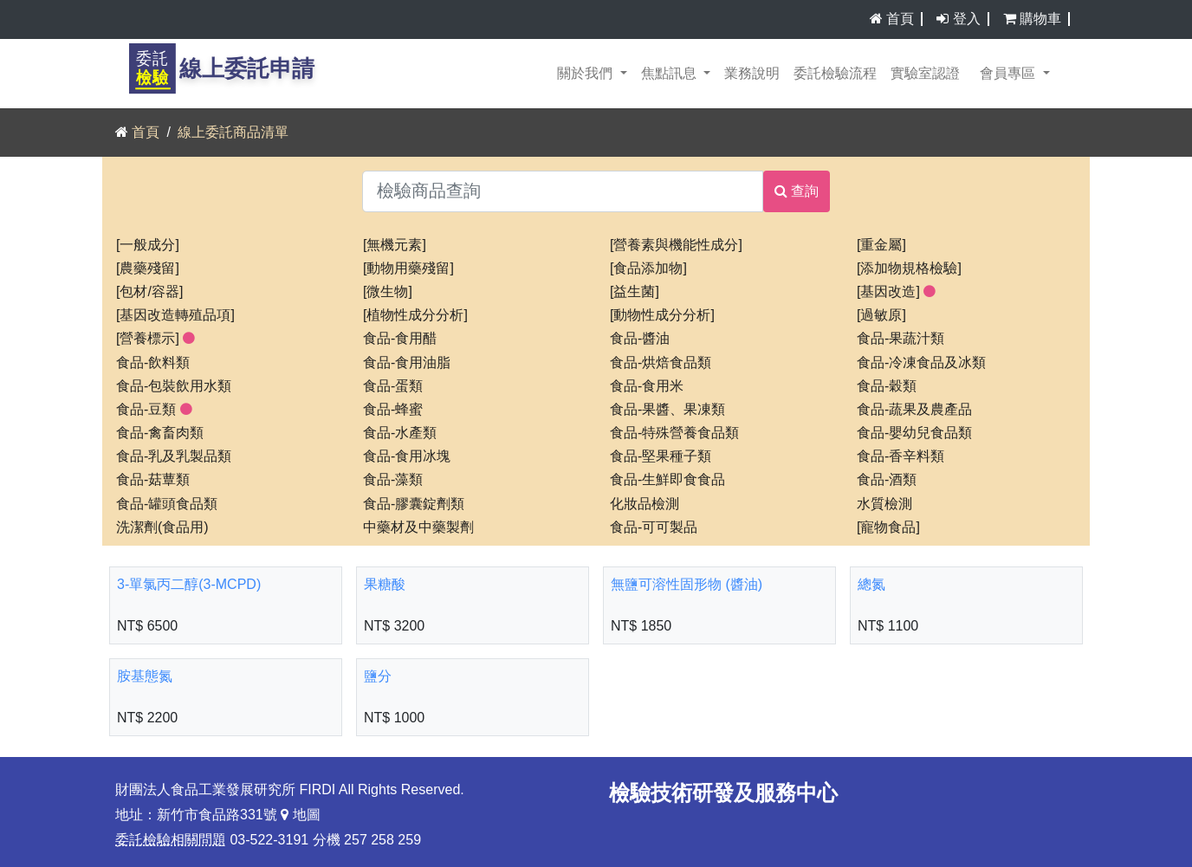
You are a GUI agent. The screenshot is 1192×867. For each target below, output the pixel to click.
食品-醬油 (640, 339)
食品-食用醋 (400, 339)
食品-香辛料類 (900, 456)
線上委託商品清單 (233, 132)
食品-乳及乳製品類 (173, 456)
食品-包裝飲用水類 (173, 386)
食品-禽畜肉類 (160, 433)
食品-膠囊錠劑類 (413, 504)
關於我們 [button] (586, 74)
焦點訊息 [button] (670, 74)
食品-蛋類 (393, 386)
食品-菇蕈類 (153, 480)
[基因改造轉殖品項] (175, 315)
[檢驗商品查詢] (562, 191)
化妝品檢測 (644, 504)
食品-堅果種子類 (660, 456)
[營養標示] (155, 339)
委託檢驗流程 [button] (835, 74)
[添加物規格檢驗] (909, 268)
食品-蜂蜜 (393, 410)
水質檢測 (884, 504)
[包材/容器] (149, 292)
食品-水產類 (400, 433)
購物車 (1045, 19)
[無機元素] (394, 245)
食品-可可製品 (653, 527)
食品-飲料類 (153, 363)
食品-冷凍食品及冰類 (921, 363)
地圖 (300, 815)
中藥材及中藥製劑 (418, 527)
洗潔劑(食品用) (162, 527)
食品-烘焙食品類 (660, 363)
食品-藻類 (393, 480)
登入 (967, 19)
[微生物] (387, 292)
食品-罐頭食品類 (166, 504)
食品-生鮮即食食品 (667, 480)
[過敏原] (881, 315)
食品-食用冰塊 (406, 456)
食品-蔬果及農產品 (914, 410)
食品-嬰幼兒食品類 (914, 433)
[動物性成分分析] (662, 315)
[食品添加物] (648, 268)
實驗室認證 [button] (925, 74)
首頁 (900, 19)
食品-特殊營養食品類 (674, 433)
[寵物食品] (888, 527)
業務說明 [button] (752, 74)
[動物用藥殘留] (408, 268)
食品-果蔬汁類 (900, 339)
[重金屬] (881, 245)
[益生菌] (634, 292)
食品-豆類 (154, 410)
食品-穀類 (887, 386)
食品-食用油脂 (406, 363)
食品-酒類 (887, 480)
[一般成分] (147, 245)
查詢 (796, 191)
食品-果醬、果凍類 (667, 410)
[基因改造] (896, 292)
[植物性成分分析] (415, 315)
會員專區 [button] (1009, 74)
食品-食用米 (646, 386)
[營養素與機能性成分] (676, 245)
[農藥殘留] (147, 268)
